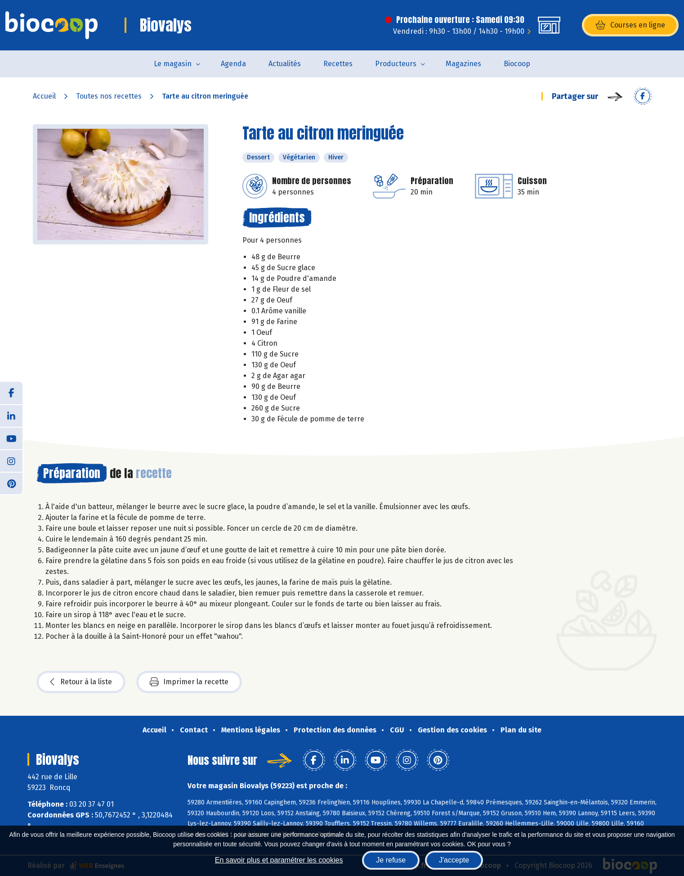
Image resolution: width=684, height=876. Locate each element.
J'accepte (454, 860)
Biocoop (517, 63)
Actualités (284, 63)
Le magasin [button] (173, 63)
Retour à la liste (81, 681)
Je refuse (391, 860)
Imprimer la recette (189, 681)
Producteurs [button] (395, 63)
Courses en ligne (630, 25)
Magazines (463, 63)
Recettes (338, 63)
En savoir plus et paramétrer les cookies (279, 860)
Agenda (233, 63)
